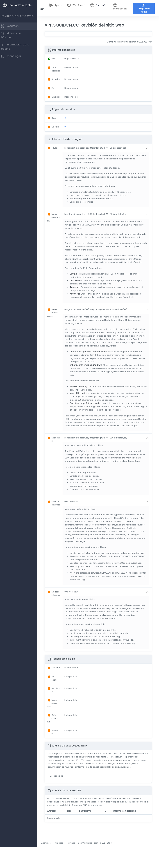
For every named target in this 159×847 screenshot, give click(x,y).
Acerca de (49, 843)
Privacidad (61, 843)
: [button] (55, 150)
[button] (108, 151)
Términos (73, 843)
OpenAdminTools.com (91, 843)
